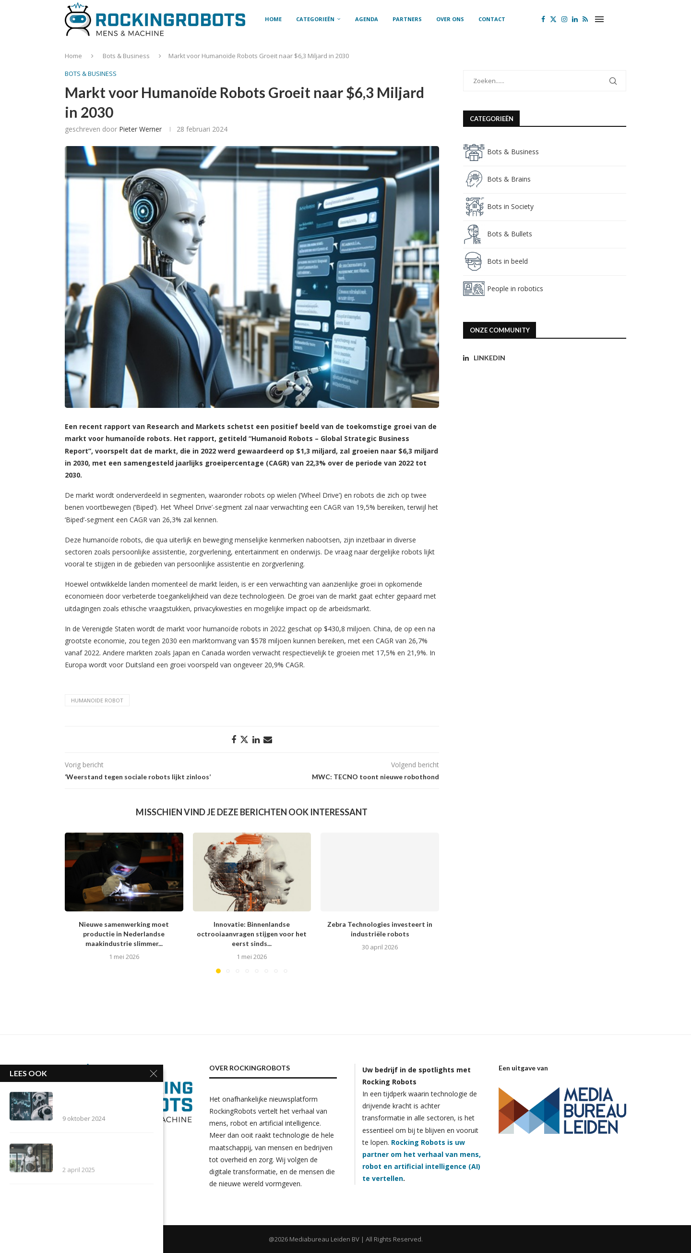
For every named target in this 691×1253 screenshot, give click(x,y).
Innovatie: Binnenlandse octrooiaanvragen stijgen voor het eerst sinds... (252, 933)
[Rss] (585, 19)
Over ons (450, 19)
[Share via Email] (267, 739)
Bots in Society (498, 206)
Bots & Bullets (497, 233)
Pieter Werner (140, 129)
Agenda (366, 19)
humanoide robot (97, 700)
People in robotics (503, 288)
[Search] (621, 19)
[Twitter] (553, 19)
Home (273, 19)
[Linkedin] (575, 19)
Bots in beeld (495, 261)
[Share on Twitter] (244, 739)
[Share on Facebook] (233, 739)
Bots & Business (126, 55)
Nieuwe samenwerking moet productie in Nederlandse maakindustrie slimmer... (124, 933)
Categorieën (315, 19)
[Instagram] (564, 19)
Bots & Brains (497, 179)
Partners (407, 19)
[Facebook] (543, 19)
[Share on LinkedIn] (256, 739)
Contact (491, 19)
